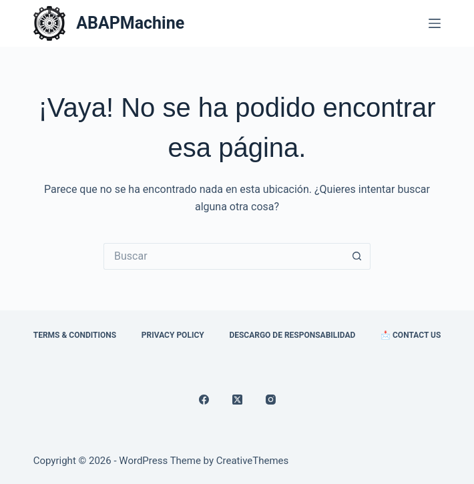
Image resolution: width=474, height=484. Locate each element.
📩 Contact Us (411, 335)
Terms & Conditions (74, 335)
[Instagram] (271, 400)
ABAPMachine (130, 23)
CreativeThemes (252, 461)
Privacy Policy (173, 335)
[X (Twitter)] (237, 400)
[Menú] (435, 23)
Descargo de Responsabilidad (292, 335)
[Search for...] (223, 256)
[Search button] (357, 256)
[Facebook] (204, 400)
